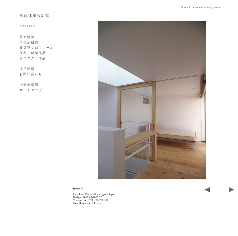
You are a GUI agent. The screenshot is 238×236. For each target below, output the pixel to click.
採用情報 (27, 69)
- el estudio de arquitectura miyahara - (200, 7)
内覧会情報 (29, 85)
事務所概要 (29, 42)
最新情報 (27, 37)
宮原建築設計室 (35, 16)
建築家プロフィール (37, 47)
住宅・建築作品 (33, 53)
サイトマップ (31, 90)
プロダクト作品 (33, 58)
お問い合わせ (31, 74)
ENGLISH (27, 26)
